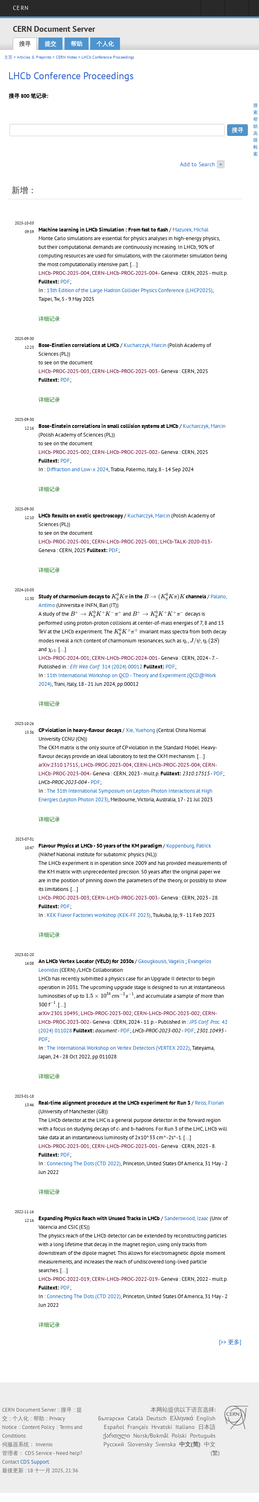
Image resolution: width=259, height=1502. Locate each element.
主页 (8, 57)
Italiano (185, 1427)
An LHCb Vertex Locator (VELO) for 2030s (86, 961)
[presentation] (119, 597)
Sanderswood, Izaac (186, 1218)
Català (135, 1418)
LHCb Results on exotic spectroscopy (80, 515)
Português (203, 1435)
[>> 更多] (230, 1342)
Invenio (44, 1444)
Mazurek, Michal (191, 229)
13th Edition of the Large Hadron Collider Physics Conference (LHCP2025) (130, 290)
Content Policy (38, 1427)
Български (111, 1418)
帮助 (76, 43)
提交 (50, 43)
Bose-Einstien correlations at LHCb (78, 345)
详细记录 (49, 318)
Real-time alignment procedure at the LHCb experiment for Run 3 (114, 1102)
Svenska (166, 1444)
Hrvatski (161, 1427)
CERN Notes (66, 57)
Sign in (213, 10)
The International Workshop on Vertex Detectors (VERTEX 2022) (118, 1047)
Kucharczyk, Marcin (145, 345)
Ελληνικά (181, 1418)
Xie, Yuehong (140, 730)
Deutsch (156, 1418)
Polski (179, 1435)
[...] (134, 264)
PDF (65, 281)
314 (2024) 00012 (106, 666)
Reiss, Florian (209, 1102)
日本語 (207, 1427)
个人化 (105, 43)
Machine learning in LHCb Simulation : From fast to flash (103, 229)
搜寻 (25, 43)
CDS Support (34, 1461)
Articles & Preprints (34, 57)
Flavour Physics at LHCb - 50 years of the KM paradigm (100, 845)
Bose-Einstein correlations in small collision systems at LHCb (108, 426)
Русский (113, 1444)
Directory (237, 10)
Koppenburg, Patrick (188, 845)
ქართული (116, 1435)
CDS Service (38, 1453)
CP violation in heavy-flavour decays (79, 730)
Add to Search (197, 164)
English (206, 1418)
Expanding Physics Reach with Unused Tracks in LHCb (99, 1218)
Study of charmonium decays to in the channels (122, 596)
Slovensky (139, 1444)
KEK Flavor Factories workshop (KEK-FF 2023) (99, 915)
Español (114, 1427)
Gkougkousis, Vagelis (161, 961)
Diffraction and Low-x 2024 (77, 469)
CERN (20, 8)
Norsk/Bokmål (150, 1435)
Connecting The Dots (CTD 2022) (84, 1163)
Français (137, 1427)
